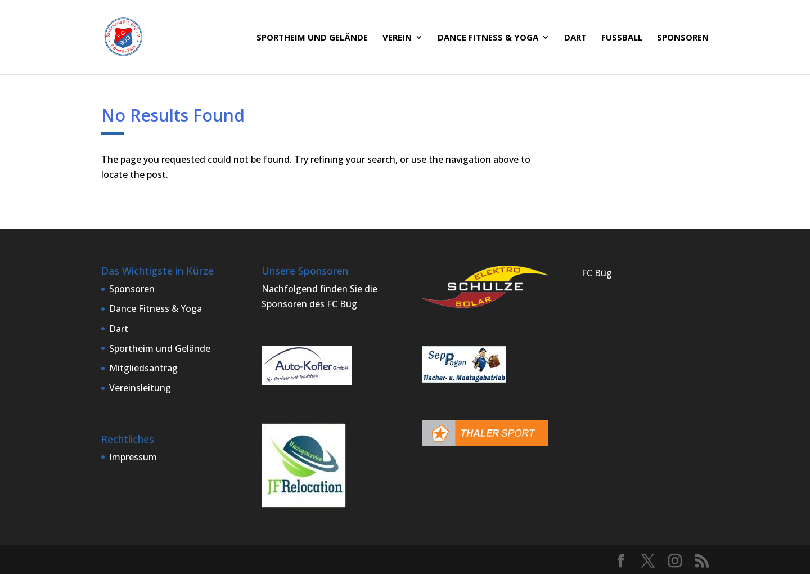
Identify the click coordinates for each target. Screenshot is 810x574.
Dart (575, 38)
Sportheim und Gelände (312, 38)
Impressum (133, 457)
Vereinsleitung (140, 388)
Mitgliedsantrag (143, 368)
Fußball (621, 38)
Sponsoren (683, 38)
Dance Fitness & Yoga (488, 38)
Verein (397, 38)
